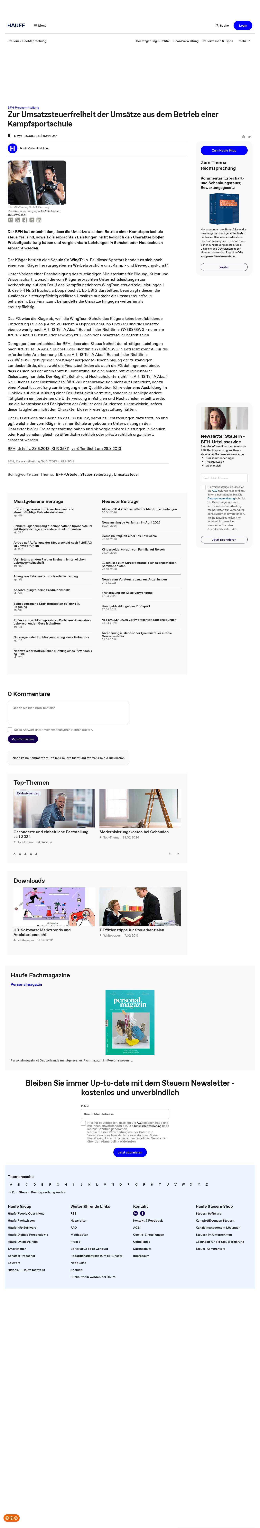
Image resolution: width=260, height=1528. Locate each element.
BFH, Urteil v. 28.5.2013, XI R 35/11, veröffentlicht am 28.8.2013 (64, 448)
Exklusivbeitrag (28, 793)
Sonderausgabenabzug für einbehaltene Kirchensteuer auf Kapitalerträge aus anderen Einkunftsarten (53, 527)
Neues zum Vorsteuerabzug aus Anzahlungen (134, 579)
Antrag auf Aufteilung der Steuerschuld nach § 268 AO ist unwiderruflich (53, 544)
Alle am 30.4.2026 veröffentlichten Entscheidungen (139, 509)
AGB (215, 491)
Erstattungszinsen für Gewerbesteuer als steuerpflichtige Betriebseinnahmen (43, 510)
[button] (243, 25)
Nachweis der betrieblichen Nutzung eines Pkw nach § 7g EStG (53, 652)
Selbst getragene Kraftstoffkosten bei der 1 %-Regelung (47, 605)
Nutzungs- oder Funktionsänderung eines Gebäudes (51, 637)
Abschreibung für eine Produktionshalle (42, 589)
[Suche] (222, 25)
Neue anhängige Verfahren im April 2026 (131, 522)
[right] (177, 853)
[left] (170, 853)
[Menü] (40, 25)
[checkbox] (10, 729)
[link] (13, 41)
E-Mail (85, 1106)
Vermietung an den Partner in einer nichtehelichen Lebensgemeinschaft (50, 561)
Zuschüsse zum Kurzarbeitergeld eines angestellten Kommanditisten (139, 564)
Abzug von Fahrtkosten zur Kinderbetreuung (46, 576)
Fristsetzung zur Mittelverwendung (127, 592)
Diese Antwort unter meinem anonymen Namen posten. (53, 729)
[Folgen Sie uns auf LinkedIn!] (135, 1213)
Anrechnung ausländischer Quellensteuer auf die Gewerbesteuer (137, 634)
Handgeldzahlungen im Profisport (126, 606)
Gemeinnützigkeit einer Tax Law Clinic (129, 535)
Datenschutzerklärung (221, 498)
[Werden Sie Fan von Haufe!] (142, 1213)
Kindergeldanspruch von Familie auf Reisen (133, 549)
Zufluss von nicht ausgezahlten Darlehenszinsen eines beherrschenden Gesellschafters (52, 622)
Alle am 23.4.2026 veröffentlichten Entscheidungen (139, 619)
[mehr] (244, 40)
